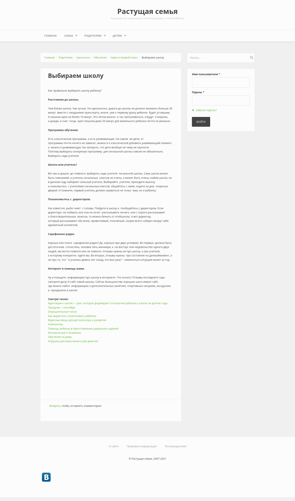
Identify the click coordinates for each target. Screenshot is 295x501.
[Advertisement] (111, 369)
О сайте (114, 446)
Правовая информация (142, 446)
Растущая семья (147, 11)
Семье (69, 34)
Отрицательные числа (62, 311)
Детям (118, 34)
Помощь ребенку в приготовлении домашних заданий (83, 328)
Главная (50, 35)
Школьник (83, 57)
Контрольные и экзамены (64, 332)
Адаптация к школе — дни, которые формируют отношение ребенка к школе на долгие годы (108, 303)
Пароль (198, 92)
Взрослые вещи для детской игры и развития (77, 320)
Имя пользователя (206, 74)
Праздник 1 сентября (61, 307)
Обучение (100, 57)
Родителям (94, 34)
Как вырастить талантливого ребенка (72, 316)
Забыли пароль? (206, 110)
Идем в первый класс (124, 57)
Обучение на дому (60, 337)
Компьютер (55, 324)
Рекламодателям (175, 446)
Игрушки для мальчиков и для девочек (73, 341)
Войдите (54, 406)
